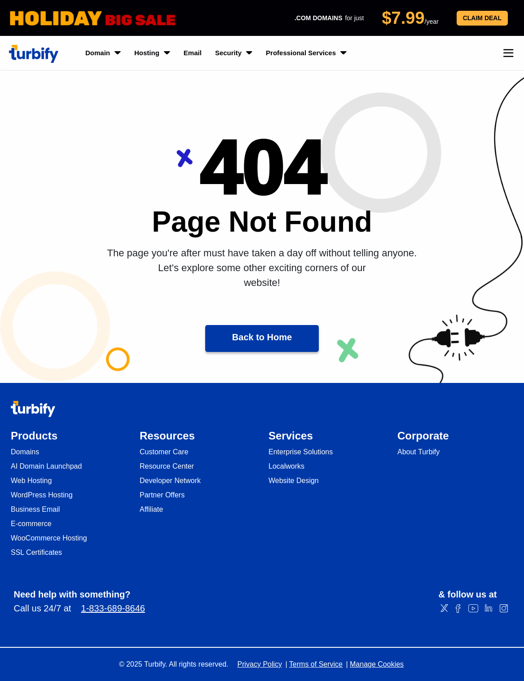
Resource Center (167, 466)
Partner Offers (162, 495)
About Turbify (418, 452)
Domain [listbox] (103, 53)
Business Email (35, 509)
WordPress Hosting (42, 495)
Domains (25, 452)
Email (193, 53)
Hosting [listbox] (152, 53)
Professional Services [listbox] (306, 53)
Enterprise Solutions (301, 452)
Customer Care (164, 452)
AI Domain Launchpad (46, 466)
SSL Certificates (36, 552)
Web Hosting (31, 480)
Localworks (286, 466)
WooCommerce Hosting (49, 538)
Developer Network (170, 480)
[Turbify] (33, 54)
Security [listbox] (233, 53)
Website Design (294, 480)
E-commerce (31, 523)
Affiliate (151, 509)
